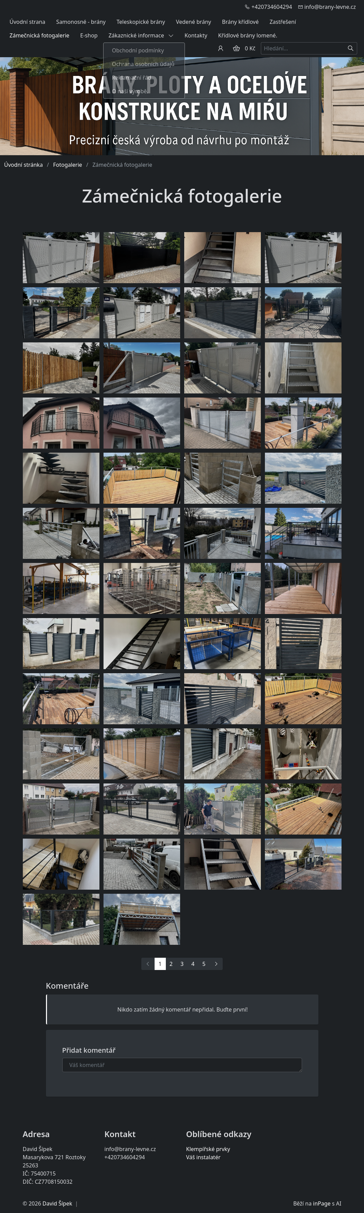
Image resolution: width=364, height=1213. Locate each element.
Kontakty (196, 35)
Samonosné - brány (81, 22)
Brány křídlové (240, 22)
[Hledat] (351, 48)
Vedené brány (193, 22)
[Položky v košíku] (236, 48)
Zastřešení (283, 22)
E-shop (89, 35)
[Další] (216, 964)
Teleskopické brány (140, 22)
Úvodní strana (27, 22)
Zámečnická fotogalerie (39, 35)
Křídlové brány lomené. (248, 35)
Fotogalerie (67, 164)
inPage (322, 1203)
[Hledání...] (303, 48)
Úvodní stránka (23, 164)
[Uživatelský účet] (221, 48)
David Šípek (57, 1203)
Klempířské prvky (208, 1149)
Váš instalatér (203, 1157)
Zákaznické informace (141, 35)
